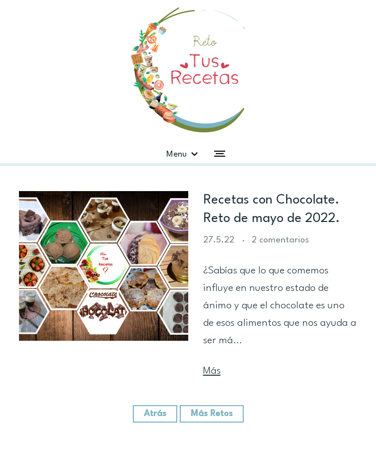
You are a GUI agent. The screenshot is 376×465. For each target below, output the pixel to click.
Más (212, 371)
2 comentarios (280, 240)
